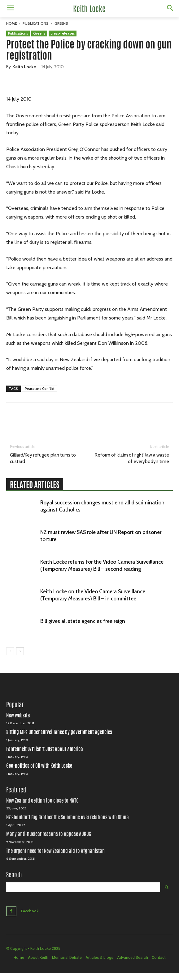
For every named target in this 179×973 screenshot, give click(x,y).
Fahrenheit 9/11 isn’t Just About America (44, 749)
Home (11, 23)
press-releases (62, 33)
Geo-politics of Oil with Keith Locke (39, 765)
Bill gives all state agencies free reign (82, 621)
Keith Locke (24, 66)
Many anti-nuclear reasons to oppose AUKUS (48, 833)
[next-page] (20, 651)
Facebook (29, 910)
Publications (36, 23)
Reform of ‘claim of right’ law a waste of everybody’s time (132, 458)
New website (18, 715)
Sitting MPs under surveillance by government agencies (59, 732)
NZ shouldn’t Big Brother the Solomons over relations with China (67, 817)
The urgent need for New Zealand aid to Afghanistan (55, 850)
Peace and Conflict (40, 388)
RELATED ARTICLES (34, 484)
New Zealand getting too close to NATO (42, 800)
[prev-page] (10, 651)
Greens (61, 23)
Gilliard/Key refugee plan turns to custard (43, 458)
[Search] (166, 887)
